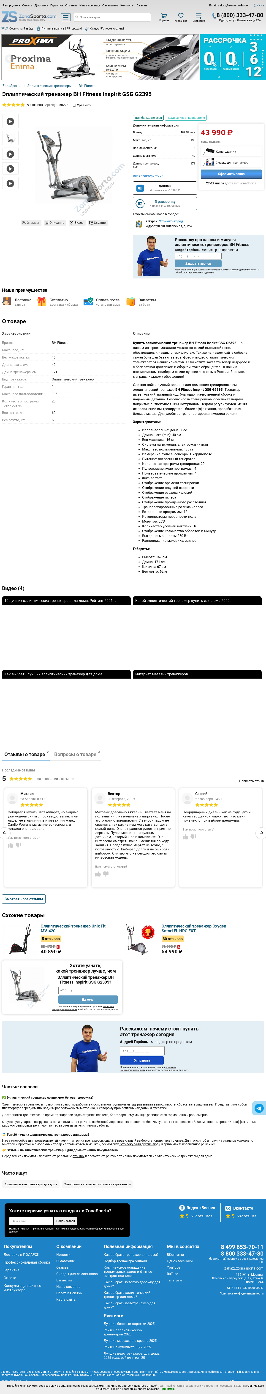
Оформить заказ (231, 174)
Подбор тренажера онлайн (125, 1261)
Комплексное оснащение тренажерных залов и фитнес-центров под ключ (128, 1271)
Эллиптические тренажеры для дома (30, 1184)
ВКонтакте (175, 1255)
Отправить (142, 1060)
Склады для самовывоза (77, 1274)
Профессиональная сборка (27, 1262)
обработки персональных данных (226, 1385)
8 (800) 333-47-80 (240, 15)
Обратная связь (69, 1293)
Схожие (100, 222)
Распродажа (11, 5)
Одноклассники (180, 1261)
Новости (63, 1255)
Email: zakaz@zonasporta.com (229, 5)
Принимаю (168, 1389)
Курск (261, 5)
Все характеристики (148, 176)
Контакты (127, 5)
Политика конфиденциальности (241, 1293)
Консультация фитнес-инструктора (23, 1287)
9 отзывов (35, 105)
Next (191, 58)
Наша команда (89, 5)
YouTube (173, 1267)
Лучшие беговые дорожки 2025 (129, 1324)
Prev (9, 58)
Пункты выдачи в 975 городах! (61, 28)
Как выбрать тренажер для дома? (131, 1255)
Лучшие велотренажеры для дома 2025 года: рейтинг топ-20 (132, 1355)
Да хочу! (88, 999)
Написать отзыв (251, 781)
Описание (56, 222)
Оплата (27, 5)
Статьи (142, 5)
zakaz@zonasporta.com (243, 1268)
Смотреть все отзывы (24, 899)
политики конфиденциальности (238, 269)
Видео (79, 222)
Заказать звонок (198, 263)
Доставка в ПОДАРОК (21, 1255)
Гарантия (56, 5)
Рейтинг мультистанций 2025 (127, 1347)
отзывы (78, 1156)
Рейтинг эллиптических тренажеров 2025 (123, 1332)
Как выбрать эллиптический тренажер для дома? (127, 1295)
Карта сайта (66, 1299)
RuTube (172, 1274)
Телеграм (174, 1280)
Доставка (41, 5)
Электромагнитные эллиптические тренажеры (97, 1184)
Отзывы (71, 5)
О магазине (110, 5)
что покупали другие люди (140, 1144)
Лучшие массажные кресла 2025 (130, 1341)
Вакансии (64, 1280)
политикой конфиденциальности (179, 1385)
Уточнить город (171, 221)
